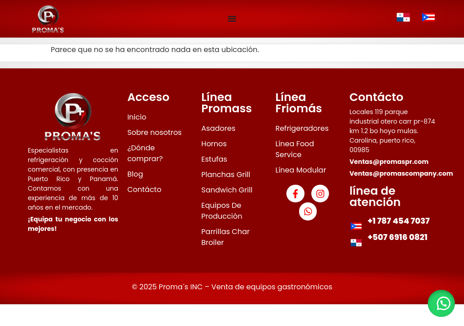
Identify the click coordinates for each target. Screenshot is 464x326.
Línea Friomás (299, 102)
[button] (441, 303)
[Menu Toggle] (232, 18)
